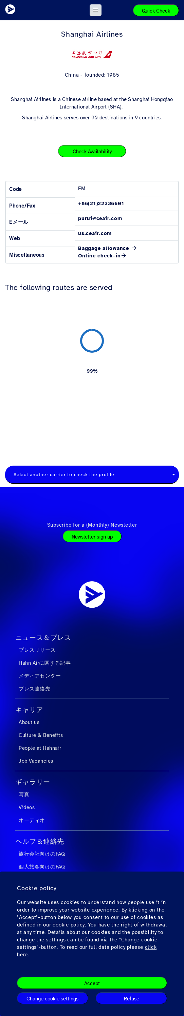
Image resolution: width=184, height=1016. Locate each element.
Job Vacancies (36, 761)
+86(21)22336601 (101, 203)
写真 (24, 795)
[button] (96, 10)
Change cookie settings (52, 999)
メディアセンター (40, 676)
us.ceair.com (95, 233)
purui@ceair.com (100, 218)
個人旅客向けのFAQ (42, 867)
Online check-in (99, 256)
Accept (92, 983)
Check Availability (92, 152)
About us (29, 722)
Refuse (131, 999)
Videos (27, 807)
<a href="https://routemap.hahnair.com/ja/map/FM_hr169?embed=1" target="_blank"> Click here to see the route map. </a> (92, 370)
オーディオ (32, 820)
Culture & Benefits (41, 735)
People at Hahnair (40, 748)
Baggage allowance (104, 248)
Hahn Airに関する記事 (45, 663)
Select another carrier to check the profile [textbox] (64, 474)
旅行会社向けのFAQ (42, 854)
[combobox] (92, 475)
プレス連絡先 (34, 689)
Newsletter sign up (92, 537)
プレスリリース (37, 650)
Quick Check (156, 11)
